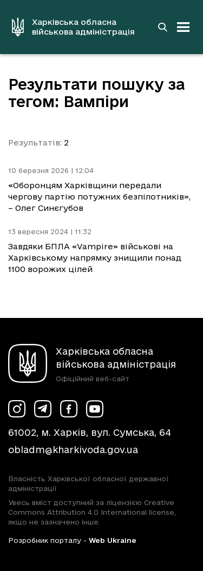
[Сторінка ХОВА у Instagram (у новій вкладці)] (16, 408)
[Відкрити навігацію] (183, 27)
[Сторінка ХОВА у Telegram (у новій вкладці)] (42, 408)
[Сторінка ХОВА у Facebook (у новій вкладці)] (68, 408)
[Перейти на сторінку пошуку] (162, 27)
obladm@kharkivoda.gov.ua (73, 449)
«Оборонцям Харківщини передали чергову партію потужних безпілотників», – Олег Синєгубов (99, 197)
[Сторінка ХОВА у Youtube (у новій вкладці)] (94, 408)
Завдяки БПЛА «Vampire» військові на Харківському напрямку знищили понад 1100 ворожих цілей (94, 258)
